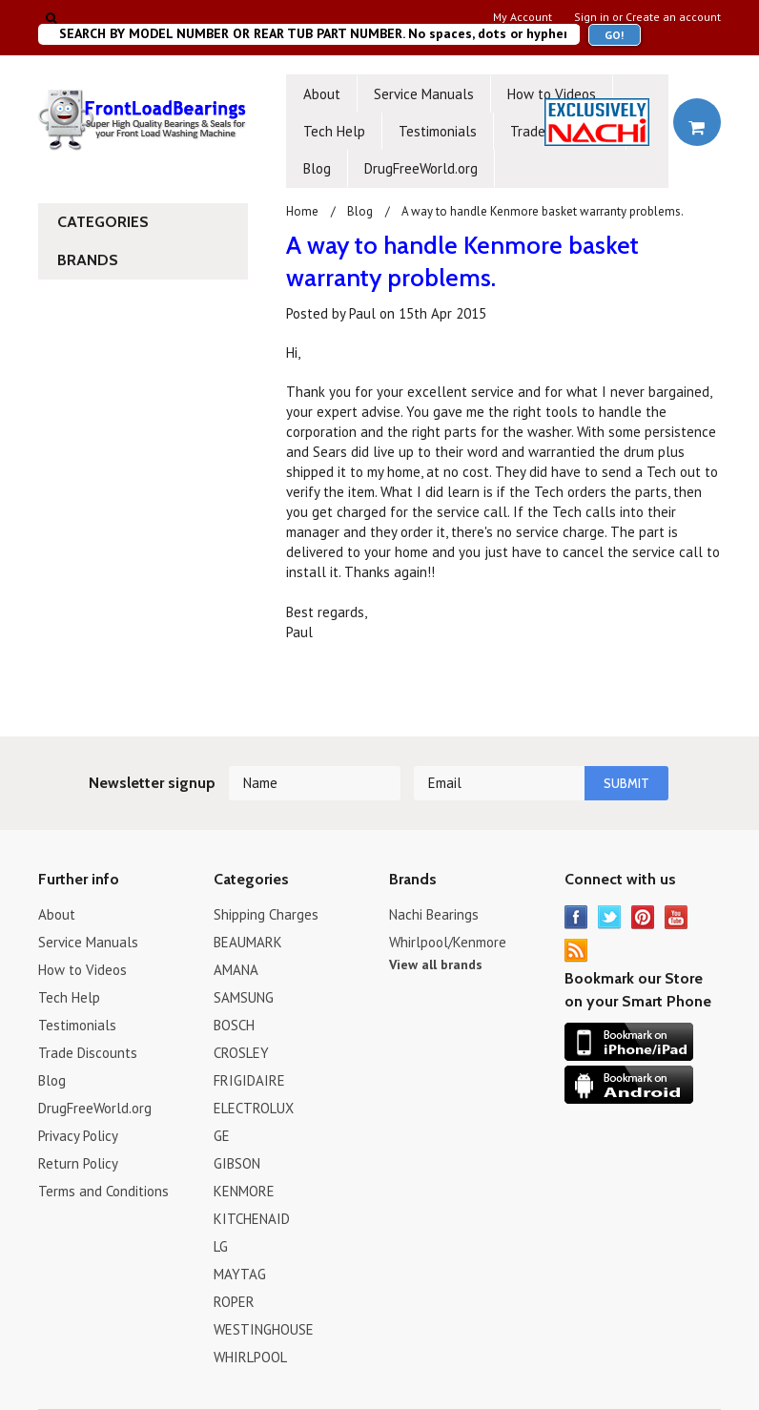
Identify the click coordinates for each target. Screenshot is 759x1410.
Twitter (610, 917)
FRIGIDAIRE (249, 1080)
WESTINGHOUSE (264, 1329)
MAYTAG (240, 1274)
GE (222, 1136)
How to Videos (551, 94)
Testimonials (438, 131)
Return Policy (78, 1163)
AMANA (236, 970)
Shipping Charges (266, 914)
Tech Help (334, 131)
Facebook (576, 917)
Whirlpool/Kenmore (447, 942)
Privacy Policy (78, 1136)
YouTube (676, 917)
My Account (522, 17)
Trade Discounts (87, 1053)
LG (221, 1246)
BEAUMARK (248, 942)
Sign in (591, 17)
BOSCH (234, 1025)
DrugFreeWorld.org (421, 168)
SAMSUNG (244, 997)
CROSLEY (241, 1053)
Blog (317, 168)
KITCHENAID (252, 1219)
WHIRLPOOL (250, 1357)
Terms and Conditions (103, 1191)
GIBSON (237, 1163)
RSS (576, 951)
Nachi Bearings (434, 914)
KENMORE (244, 1191)
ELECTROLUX (254, 1108)
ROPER (234, 1302)
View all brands (435, 964)
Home (302, 211)
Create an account (673, 17)
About (321, 94)
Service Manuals (424, 94)
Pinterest (643, 917)
